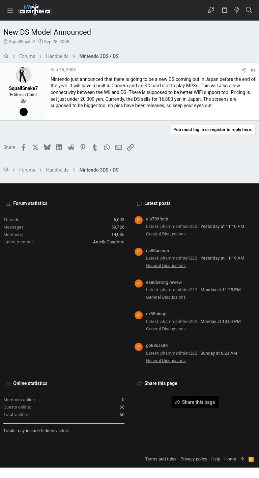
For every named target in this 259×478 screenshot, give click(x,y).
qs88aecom (157, 250)
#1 (253, 70)
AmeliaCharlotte (108, 241)
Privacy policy (193, 458)
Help (215, 458)
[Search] (249, 10)
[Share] (243, 70)
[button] (10, 10)
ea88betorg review (164, 282)
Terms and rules (160, 458)
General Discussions (166, 233)
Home (230, 458)
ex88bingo (156, 313)
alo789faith (157, 218)
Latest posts (157, 203)
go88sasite (157, 345)
